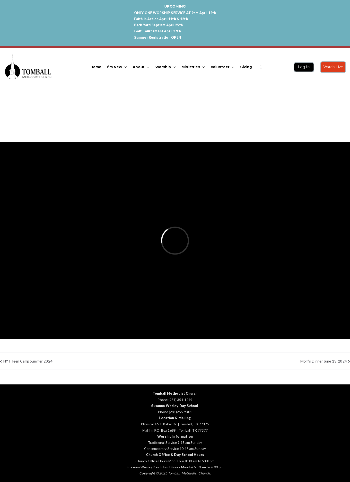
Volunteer (222, 67)
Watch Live (333, 67)
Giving (246, 67)
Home (96, 67)
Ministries (193, 67)
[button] (124, 67)
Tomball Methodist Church (189, 473)
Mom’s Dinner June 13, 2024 (323, 361)
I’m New (117, 67)
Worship (165, 67)
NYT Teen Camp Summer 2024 (27, 361)
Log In (304, 67)
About (141, 67)
